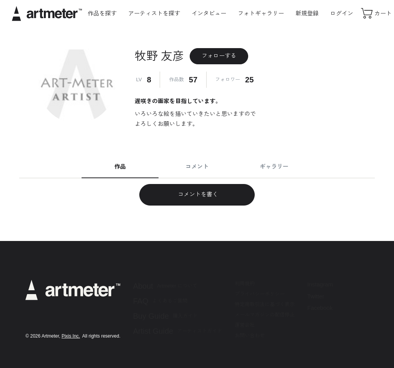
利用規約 (245, 283)
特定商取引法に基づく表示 (265, 304)
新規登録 (307, 13)
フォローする (219, 55)
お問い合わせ (250, 335)
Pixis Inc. (71, 336)
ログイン (341, 13)
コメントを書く (197, 194)
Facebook (320, 307)
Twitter (315, 296)
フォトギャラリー (261, 13)
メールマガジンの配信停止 (265, 315)
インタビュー (209, 13)
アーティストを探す (154, 13)
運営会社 (245, 325)
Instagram (320, 284)
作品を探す (102, 13)
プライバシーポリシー (260, 294)
